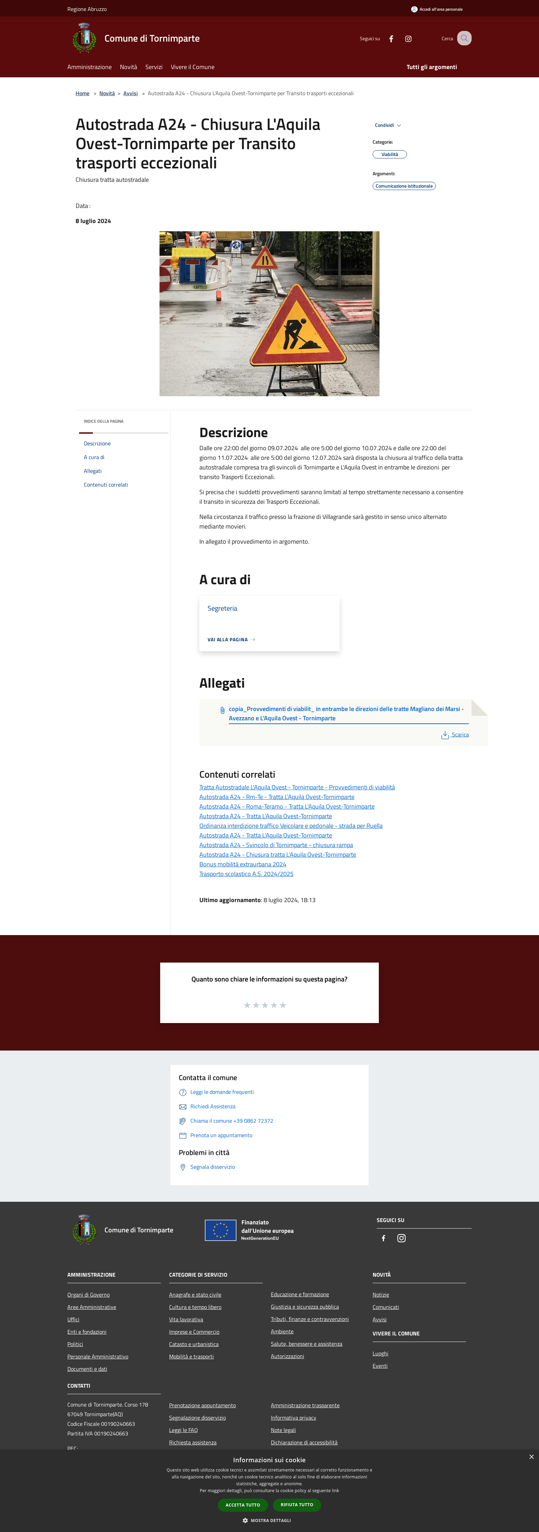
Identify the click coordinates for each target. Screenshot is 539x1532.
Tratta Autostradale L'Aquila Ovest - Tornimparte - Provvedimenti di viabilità (297, 787)
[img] (154, 419)
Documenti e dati (87, 1369)
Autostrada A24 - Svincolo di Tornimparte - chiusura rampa (276, 845)
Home (82, 93)
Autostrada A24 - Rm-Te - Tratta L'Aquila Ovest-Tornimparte (276, 796)
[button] (269, 1520)
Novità (107, 93)
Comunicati (386, 1307)
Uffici (73, 1319)
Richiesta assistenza (193, 1442)
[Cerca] (463, 38)
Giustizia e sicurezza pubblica (305, 1306)
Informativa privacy (293, 1417)
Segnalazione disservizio (197, 1417)
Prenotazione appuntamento (202, 1405)
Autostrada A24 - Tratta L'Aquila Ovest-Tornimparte (265, 816)
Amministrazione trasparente (305, 1405)
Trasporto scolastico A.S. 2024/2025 (246, 873)
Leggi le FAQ (183, 1430)
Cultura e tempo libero (195, 1307)
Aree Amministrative (91, 1307)
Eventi (380, 1366)
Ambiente (282, 1331)
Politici (75, 1344)
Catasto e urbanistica (194, 1344)
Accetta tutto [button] (243, 1505)
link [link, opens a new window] (335, 1491)
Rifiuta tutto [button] (297, 1505)
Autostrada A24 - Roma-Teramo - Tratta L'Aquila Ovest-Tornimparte (287, 806)
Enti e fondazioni (87, 1332)
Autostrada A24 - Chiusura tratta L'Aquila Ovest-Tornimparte (277, 854)
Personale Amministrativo (97, 1356)
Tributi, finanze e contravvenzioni (310, 1319)
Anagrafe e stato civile (195, 1294)
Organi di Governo (88, 1294)
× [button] (531, 1457)
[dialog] (269, 1491)
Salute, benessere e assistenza (306, 1344)
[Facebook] (385, 38)
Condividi (389, 125)
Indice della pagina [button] (103, 421)
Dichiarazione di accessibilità (304, 1442)
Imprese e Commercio (194, 1332)
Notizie (381, 1294)
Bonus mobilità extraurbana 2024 (242, 864)
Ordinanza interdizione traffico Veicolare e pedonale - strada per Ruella (291, 825)
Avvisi (130, 93)
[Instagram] (402, 38)
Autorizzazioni (287, 1356)
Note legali (283, 1430)
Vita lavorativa (186, 1319)
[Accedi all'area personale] (437, 9)
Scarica (454, 734)
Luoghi (380, 1353)
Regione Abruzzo (87, 9)
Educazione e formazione (300, 1294)
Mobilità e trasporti (191, 1356)
